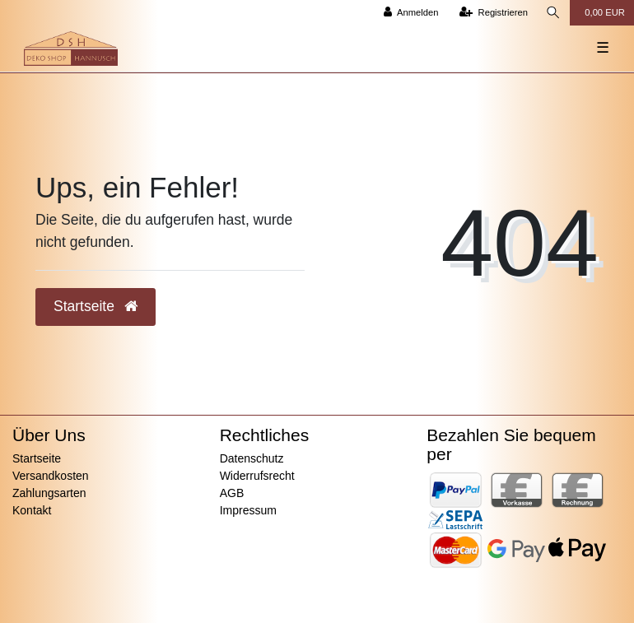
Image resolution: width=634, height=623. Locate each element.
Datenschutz (252, 458)
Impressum (248, 510)
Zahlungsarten (49, 493)
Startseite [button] (96, 306)
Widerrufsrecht (257, 475)
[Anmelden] (411, 13)
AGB (232, 493)
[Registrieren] (493, 13)
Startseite (36, 458)
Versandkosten (50, 475)
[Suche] (553, 13)
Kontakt (31, 510)
